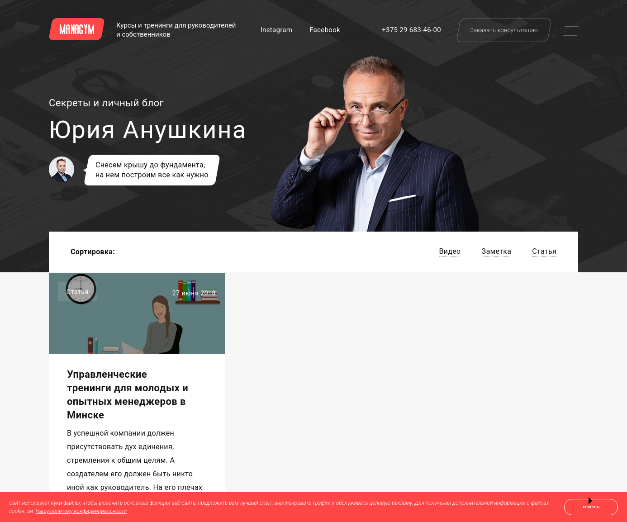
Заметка (497, 251)
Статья (544, 251)
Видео (450, 251)
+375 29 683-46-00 (411, 30)
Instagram (277, 30)
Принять (591, 507)
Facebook (324, 30)
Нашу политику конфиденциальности (81, 511)
